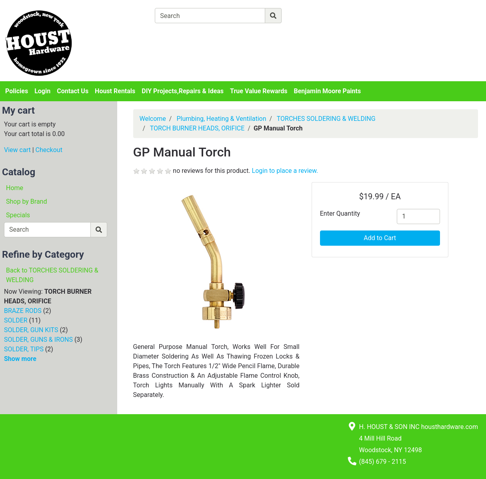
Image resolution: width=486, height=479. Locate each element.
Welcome (153, 118)
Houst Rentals (115, 91)
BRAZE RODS (23, 311)
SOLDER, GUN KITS (31, 330)
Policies (16, 91)
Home (14, 188)
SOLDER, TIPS (24, 349)
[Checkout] (263, 34)
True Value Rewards (258, 91)
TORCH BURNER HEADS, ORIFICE (197, 128)
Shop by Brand (26, 201)
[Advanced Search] (316, 15)
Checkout (49, 150)
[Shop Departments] (126, 15)
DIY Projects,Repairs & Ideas (183, 91)
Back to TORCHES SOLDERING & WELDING (52, 275)
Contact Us (72, 91)
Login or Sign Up (425, 25)
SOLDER (16, 320)
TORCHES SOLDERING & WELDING (326, 118)
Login (42, 91)
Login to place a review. (285, 170)
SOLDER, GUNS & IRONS (38, 339)
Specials (18, 215)
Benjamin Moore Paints (327, 91)
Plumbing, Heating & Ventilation (221, 118)
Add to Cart (380, 238)
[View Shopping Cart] (186, 34)
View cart (17, 150)
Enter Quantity (340, 213)
